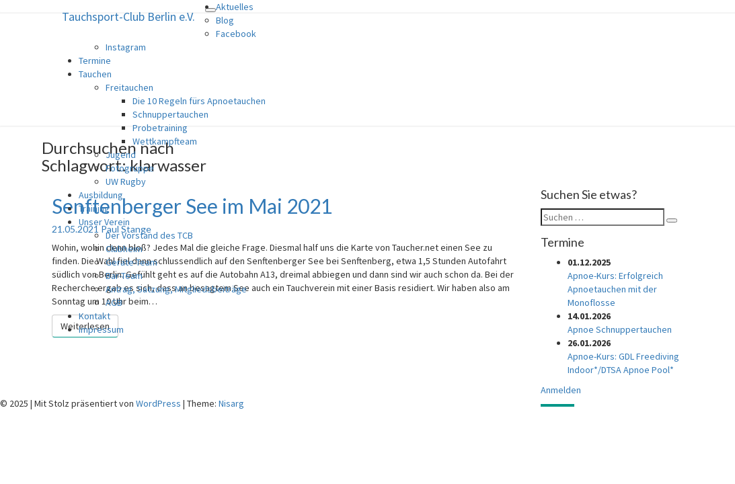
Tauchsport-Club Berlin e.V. (128, 16)
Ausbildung (101, 195)
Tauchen (95, 74)
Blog (225, 20)
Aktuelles (235, 7)
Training (94, 208)
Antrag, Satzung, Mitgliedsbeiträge (176, 289)
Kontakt (94, 316)
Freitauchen (129, 87)
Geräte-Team (131, 262)
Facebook (236, 34)
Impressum (101, 329)
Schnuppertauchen (170, 114)
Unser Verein (104, 222)
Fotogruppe (130, 168)
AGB (114, 302)
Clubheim (124, 249)
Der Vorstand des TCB (149, 235)
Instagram (126, 47)
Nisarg (231, 403)
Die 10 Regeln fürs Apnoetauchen (199, 101)
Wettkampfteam (164, 141)
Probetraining (160, 128)
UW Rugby (126, 181)
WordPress (158, 403)
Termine (95, 60)
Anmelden (561, 390)
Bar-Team (124, 276)
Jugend (121, 155)
